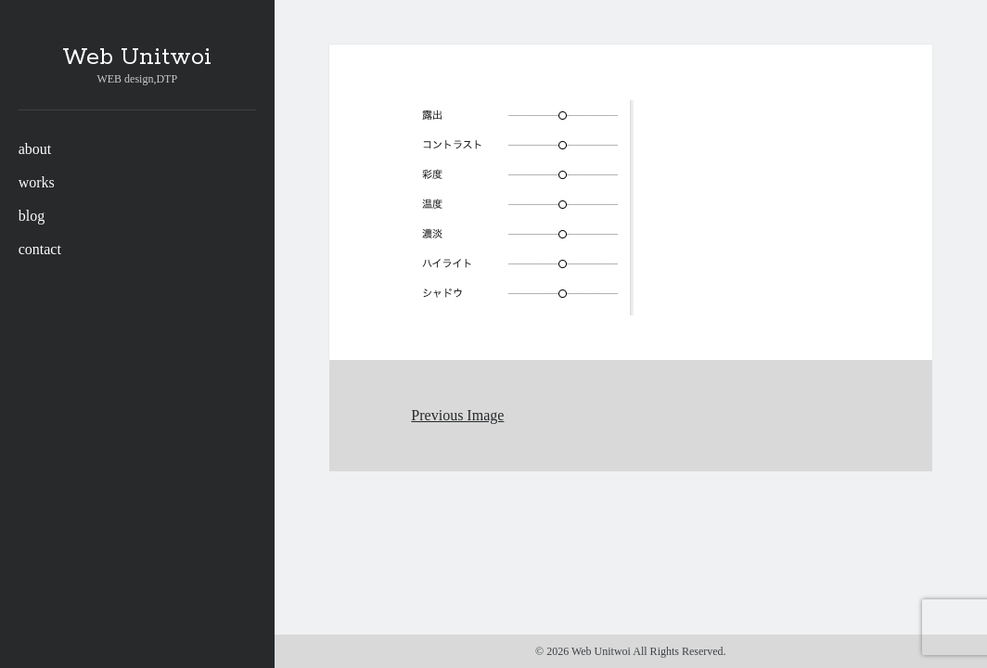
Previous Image (457, 415)
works (37, 182)
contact (40, 249)
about (35, 149)
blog (32, 216)
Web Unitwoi (137, 57)
